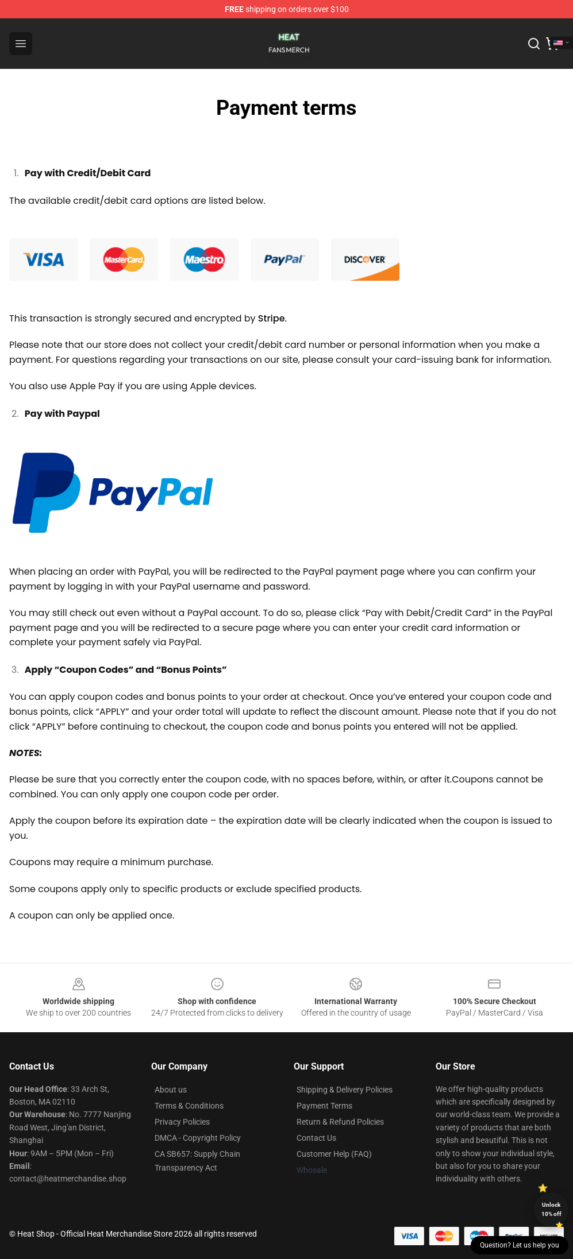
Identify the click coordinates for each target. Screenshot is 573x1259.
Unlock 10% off (551, 1209)
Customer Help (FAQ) (334, 1154)
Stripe (271, 318)
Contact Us (316, 1137)
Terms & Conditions (189, 1105)
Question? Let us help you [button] (519, 1245)
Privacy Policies (182, 1121)
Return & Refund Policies (340, 1121)
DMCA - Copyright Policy (198, 1137)
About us (171, 1089)
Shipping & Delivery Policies (345, 1089)
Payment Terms (324, 1105)
